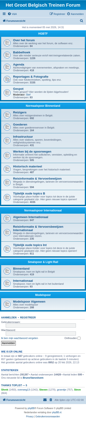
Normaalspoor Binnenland (43, 105)
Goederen (20, 124)
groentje (61, 389)
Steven (43, 389)
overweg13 (24, 389)
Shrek (4, 389)
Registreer (28, 317)
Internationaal (23, 280)
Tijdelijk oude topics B (29, 193)
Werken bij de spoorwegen (32, 151)
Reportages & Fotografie (30, 76)
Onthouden (72, 338)
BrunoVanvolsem (33, 377)
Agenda (18, 64)
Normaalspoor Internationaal (43, 210)
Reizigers (20, 112)
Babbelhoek (21, 52)
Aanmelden (9, 317)
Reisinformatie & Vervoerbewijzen (37, 178)
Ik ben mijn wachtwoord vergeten (19, 338)
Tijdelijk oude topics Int (30, 245)
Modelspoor (43, 295)
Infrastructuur (23, 136)
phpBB (31, 408)
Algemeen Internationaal (30, 217)
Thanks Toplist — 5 (14, 385)
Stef (28, 94)
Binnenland (21, 268)
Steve (77, 389)
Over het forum (24, 40)
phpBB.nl (56, 412)
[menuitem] (12, 14)
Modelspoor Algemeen (29, 301)
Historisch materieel (27, 166)
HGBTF (43, 33)
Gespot (18, 88)
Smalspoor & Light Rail (43, 262)
